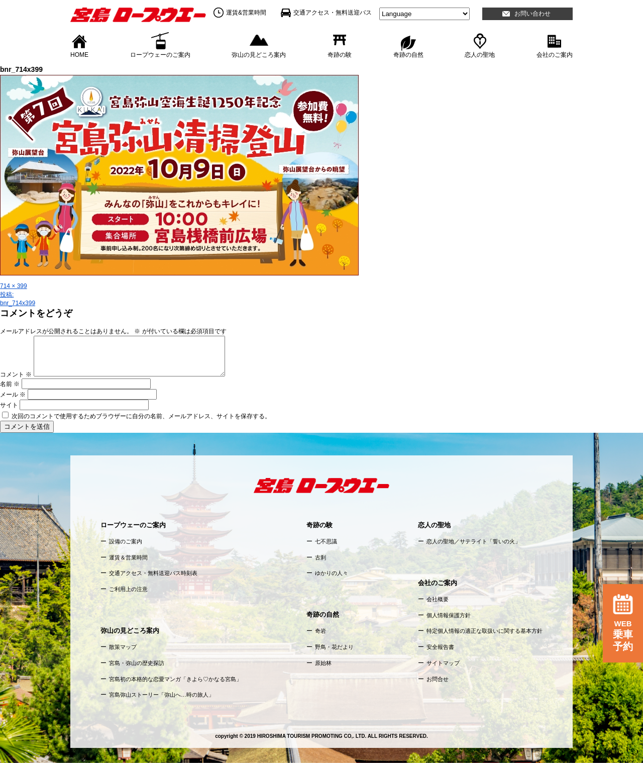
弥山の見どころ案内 (259, 54)
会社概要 (437, 599)
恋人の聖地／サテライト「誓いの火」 (473, 541)
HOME (79, 54)
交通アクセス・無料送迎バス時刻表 (153, 573)
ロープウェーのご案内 (160, 54)
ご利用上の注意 (128, 589)
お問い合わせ (532, 13)
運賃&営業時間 (246, 12)
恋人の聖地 (480, 54)
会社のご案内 (555, 54)
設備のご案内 (125, 541)
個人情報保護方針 (448, 615)
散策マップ (123, 647)
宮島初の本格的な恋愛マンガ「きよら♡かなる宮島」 (175, 679)
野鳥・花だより (334, 647)
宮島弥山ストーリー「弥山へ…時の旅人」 (161, 695)
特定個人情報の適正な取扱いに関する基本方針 (484, 631)
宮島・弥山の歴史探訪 (136, 663)
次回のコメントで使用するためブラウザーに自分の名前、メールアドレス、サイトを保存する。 (141, 416)
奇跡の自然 (408, 54)
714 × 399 (13, 286)
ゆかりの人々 (331, 573)
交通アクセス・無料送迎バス (332, 12)
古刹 (320, 557)
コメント (16, 374)
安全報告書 (440, 647)
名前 (10, 384)
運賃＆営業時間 (128, 557)
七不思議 (326, 541)
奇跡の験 (340, 54)
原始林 (323, 663)
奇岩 (320, 631)
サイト (9, 405)
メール (13, 394)
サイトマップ (443, 663)
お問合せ (437, 679)
